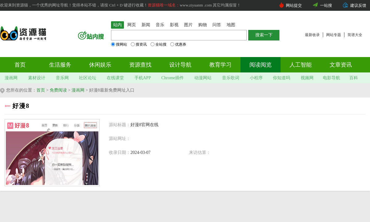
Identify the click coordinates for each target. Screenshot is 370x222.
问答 (216, 25)
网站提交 (294, 5)
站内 (117, 25)
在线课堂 (115, 78)
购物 (202, 25)
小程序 (256, 78)
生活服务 (60, 65)
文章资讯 (341, 65)
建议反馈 (358, 5)
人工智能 (301, 65)
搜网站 (119, 44)
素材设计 (36, 78)
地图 (231, 25)
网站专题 (333, 35)
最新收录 (312, 35)
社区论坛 (87, 78)
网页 (131, 25)
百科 (353, 78)
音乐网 (62, 78)
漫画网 (11, 78)
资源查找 (140, 65)
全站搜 (158, 44)
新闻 (146, 25)
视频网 (307, 78)
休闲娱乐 (100, 65)
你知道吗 (281, 78)
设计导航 (180, 65)
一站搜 (326, 5)
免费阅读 (58, 90)
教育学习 (220, 65)
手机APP (142, 78)
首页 (20, 65)
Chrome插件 (172, 78)
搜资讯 (139, 44)
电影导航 (331, 78)
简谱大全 (354, 35)
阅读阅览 (260, 65)
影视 (174, 25)
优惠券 (178, 44)
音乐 (160, 25)
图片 (188, 25)
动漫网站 (203, 78)
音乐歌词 (230, 78)
